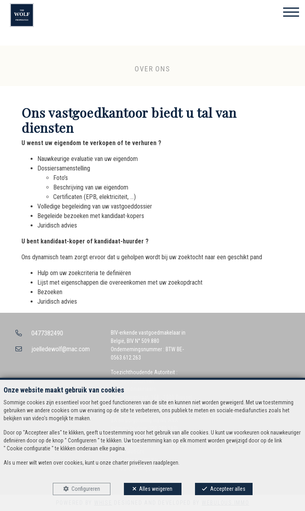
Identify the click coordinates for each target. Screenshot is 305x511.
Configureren (85, 489)
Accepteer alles (227, 489)
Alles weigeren (155, 489)
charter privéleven (132, 462)
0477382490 (47, 333)
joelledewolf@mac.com (60, 349)
